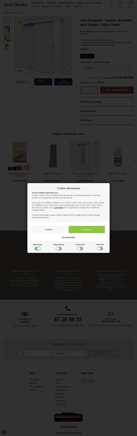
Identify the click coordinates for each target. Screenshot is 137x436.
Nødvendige (37, 247)
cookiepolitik (58, 207)
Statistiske (100, 247)
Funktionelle (80, 247)
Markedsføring (58, 247)
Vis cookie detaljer (68, 237)
